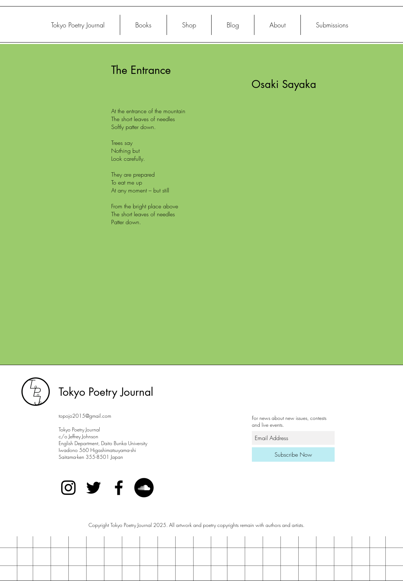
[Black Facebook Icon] (118, 487)
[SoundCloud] (144, 487)
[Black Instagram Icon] (68, 487)
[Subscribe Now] (293, 454)
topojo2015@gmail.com (85, 415)
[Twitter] (93, 487)
